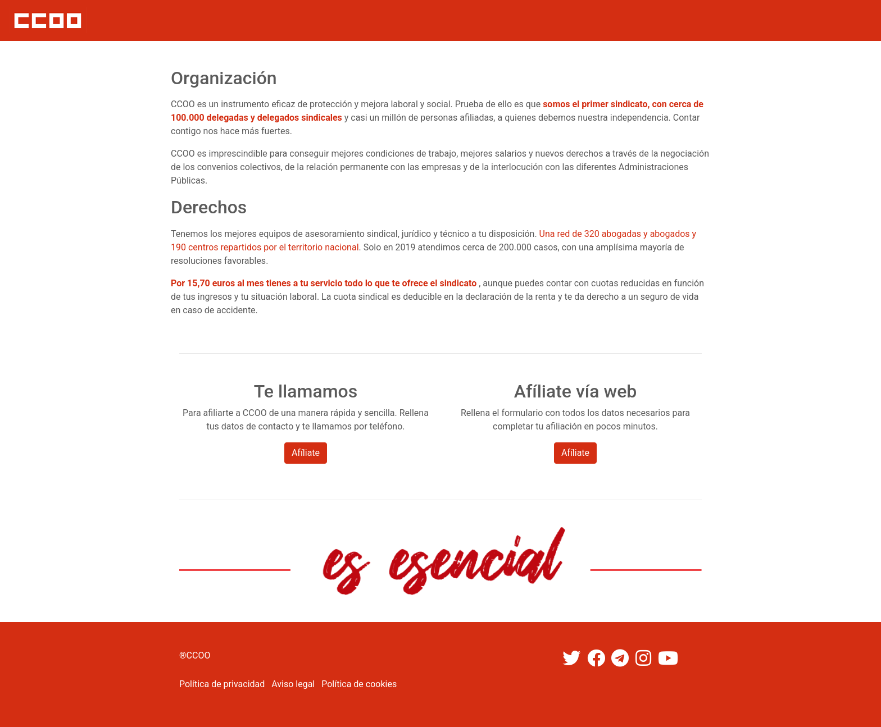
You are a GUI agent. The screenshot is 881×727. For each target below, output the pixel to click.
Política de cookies (359, 684)
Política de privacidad (222, 684)
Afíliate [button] (306, 452)
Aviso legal (293, 684)
